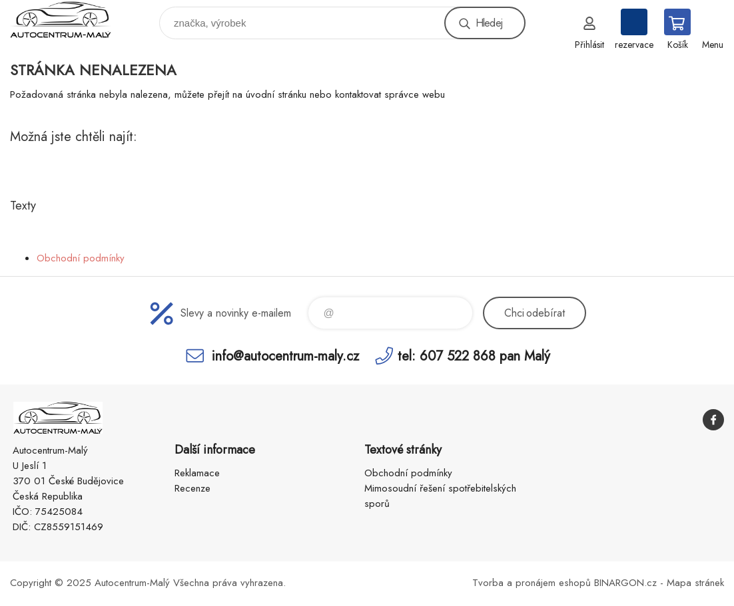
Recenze (192, 488)
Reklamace (197, 473)
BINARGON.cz (625, 582)
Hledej (489, 23)
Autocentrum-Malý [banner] (69, 19)
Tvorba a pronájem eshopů (531, 582)
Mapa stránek (695, 582)
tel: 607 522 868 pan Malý (474, 356)
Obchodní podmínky (81, 258)
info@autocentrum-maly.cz (285, 356)
